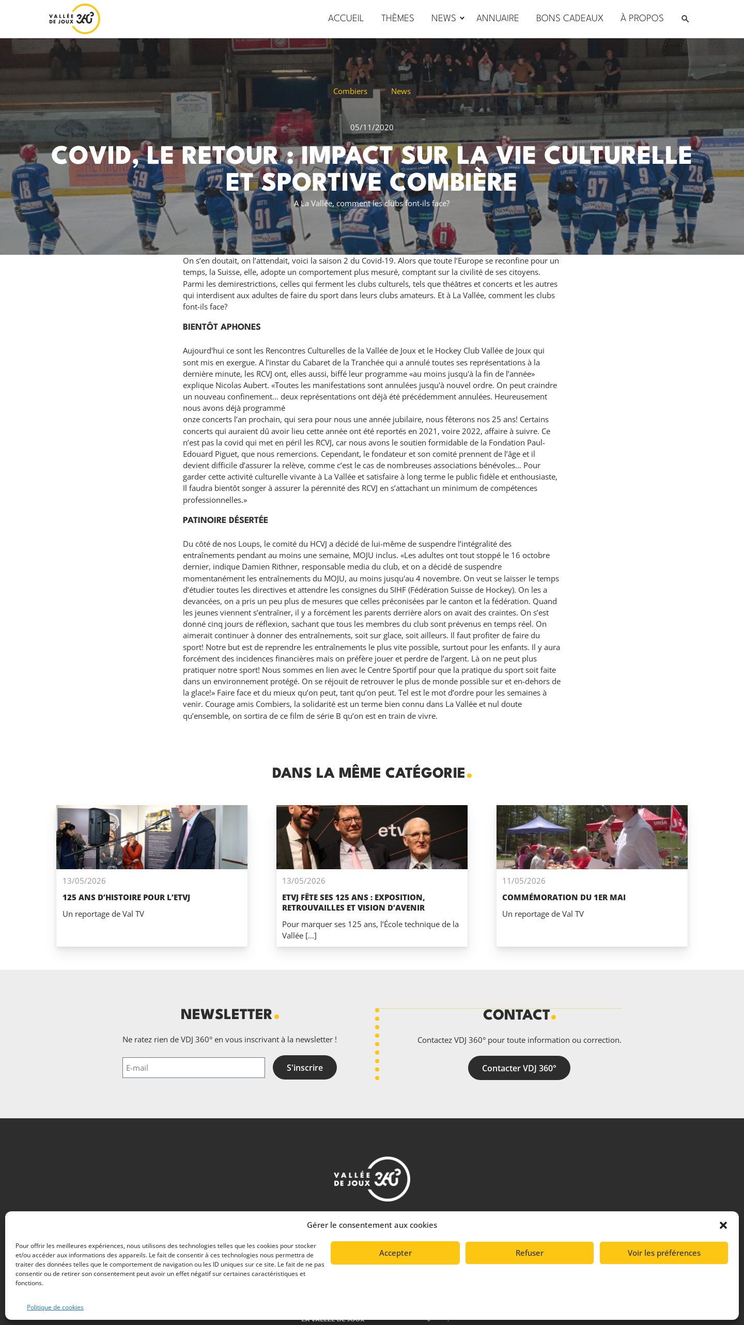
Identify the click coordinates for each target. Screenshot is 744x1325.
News (401, 91)
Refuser (530, 1252)
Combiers (350, 91)
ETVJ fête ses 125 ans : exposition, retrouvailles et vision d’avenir (353, 902)
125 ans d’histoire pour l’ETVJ (126, 897)
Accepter (395, 1252)
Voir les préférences (664, 1252)
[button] (723, 1225)
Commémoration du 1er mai (564, 897)
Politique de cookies (55, 1307)
